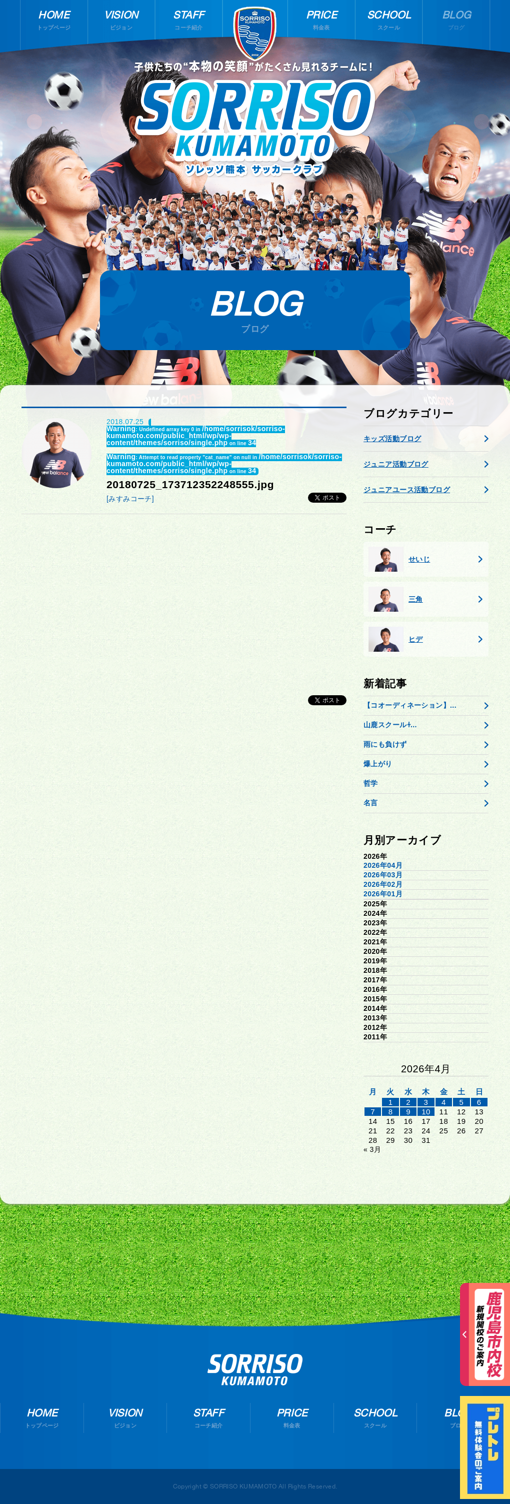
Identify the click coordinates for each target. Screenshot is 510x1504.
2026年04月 (383, 865)
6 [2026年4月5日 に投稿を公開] (479, 1102)
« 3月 (372, 1149)
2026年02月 (383, 884)
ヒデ (395, 639)
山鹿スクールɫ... (390, 725)
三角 (395, 599)
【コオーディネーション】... (410, 705)
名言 (371, 803)
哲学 (371, 783)
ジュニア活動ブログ (396, 464)
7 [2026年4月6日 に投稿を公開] (372, 1111)
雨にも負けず (385, 744)
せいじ (399, 559)
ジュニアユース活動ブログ (407, 490)
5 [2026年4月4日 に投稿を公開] (461, 1102)
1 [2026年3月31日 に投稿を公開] (390, 1102)
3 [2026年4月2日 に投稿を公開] (426, 1102)
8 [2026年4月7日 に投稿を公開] (390, 1111)
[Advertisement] (184, 599)
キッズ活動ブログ (392, 439)
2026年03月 (383, 875)
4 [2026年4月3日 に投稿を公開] (444, 1102)
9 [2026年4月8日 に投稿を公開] (408, 1111)
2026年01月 (383, 894)
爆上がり (378, 764)
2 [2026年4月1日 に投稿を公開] (408, 1102)
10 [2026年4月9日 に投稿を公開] (426, 1111)
